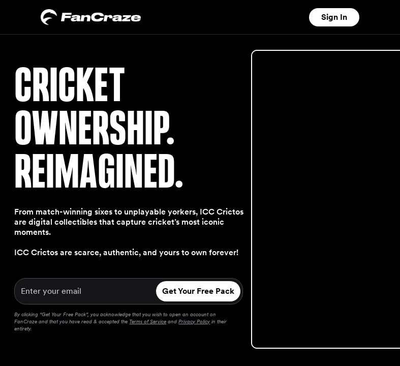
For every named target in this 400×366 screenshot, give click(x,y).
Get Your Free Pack (198, 291)
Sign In (334, 17)
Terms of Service (147, 321)
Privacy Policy (194, 321)
